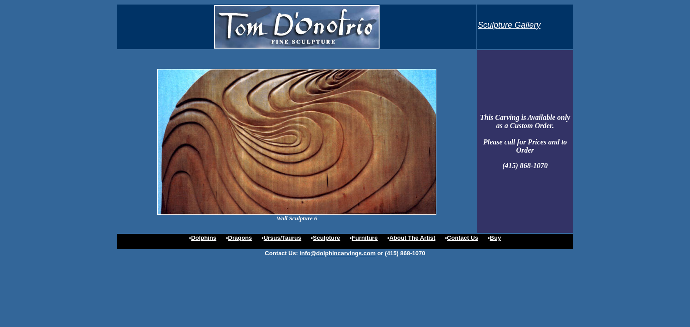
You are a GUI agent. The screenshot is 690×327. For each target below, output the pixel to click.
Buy (495, 237)
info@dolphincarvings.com (337, 253)
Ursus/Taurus (282, 237)
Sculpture (326, 237)
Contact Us (462, 237)
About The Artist (412, 237)
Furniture (365, 237)
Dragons (240, 237)
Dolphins (203, 237)
